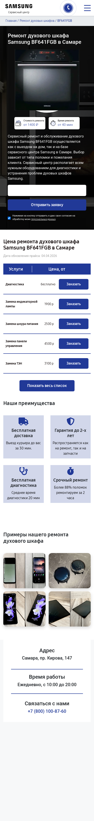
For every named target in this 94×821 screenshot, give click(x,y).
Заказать (74, 284)
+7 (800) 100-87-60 (47, 711)
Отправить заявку (47, 204)
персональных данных (43, 219)
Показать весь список (47, 385)
